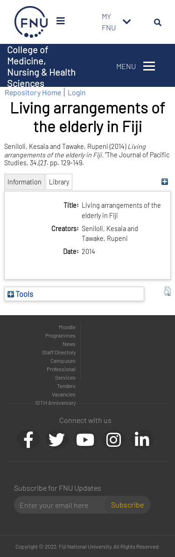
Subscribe (127, 504)
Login (77, 92)
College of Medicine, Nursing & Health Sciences (41, 66)
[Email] (63, 505)
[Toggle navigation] (127, 22)
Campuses (63, 360)
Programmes (60, 335)
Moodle (67, 327)
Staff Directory (59, 352)
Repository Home (33, 92)
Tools (20, 293)
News (69, 343)
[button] (167, 291)
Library (59, 182)
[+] (164, 181)
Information (24, 182)
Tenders (66, 385)
